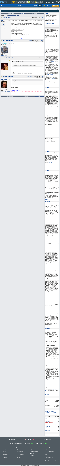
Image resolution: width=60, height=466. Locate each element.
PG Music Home (4, 9)
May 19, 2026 (47, 87)
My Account (33, 455)
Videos (46, 454)
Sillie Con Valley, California (5, 91)
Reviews (19, 457)
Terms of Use (47, 460)
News (32, 449)
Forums (10, 9)
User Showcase (20, 451)
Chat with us (41, 443)
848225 (42, 17)
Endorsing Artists (20, 454)
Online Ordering (39, 2)
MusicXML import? (7, 17)
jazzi (30, 40)
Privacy (52, 460)
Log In (57, 9)
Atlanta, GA (3, 28)
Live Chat (32, 2)
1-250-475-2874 (38, 1)
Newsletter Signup (34, 451)
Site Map (56, 460)
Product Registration (49, 457)
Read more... (47, 134)
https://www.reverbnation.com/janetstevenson (19, 38)
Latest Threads (27, 11)
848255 (42, 40)
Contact (4, 451)
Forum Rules (33, 11)
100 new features (52, 61)
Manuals (46, 452)
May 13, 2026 (47, 170)
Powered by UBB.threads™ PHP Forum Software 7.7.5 (30, 465)
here (48, 193)
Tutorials (46, 455)
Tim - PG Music (28, 76)
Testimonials (19, 455)
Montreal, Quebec (4, 55)
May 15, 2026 (47, 137)
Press (4, 452)
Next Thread (34, 13)
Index (22, 13)
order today (50, 162)
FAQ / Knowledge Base (49, 451)
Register (51, 9)
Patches (46, 449)
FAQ (38, 11)
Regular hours (47, 147)
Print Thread (11, 15)
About (4, 449)
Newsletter (49, 439)
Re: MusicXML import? (8, 40)
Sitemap (5, 457)
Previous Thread (10, 13)
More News (47, 394)
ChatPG (46, 13)
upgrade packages (50, 74)
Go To (17, 15)
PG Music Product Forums (18, 9)
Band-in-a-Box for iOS (28, 9)
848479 (42, 76)
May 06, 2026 (47, 328)
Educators (5, 455)
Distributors (5, 454)
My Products (33, 457)
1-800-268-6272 (33, 1)
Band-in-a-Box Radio (21, 452)
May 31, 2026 (47, 28)
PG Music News (48, 25)
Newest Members (48, 409)
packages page (52, 189)
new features (53, 164)
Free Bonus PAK (52, 78)
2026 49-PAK (48, 322)
